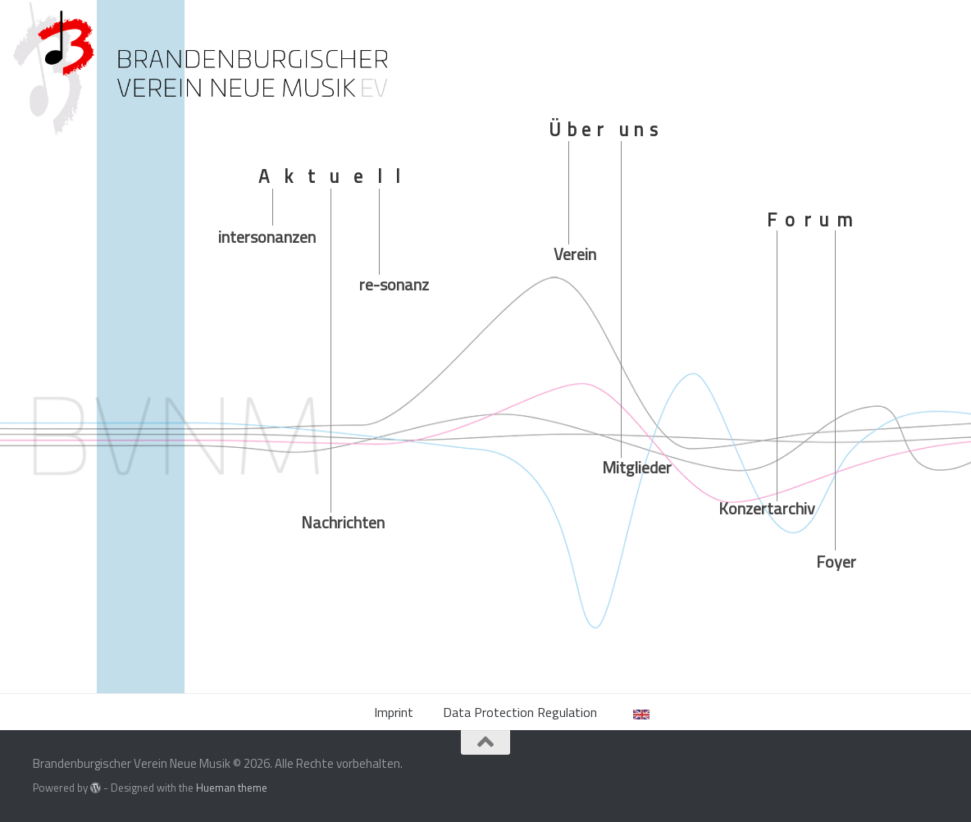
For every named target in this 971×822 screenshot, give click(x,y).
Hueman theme (231, 787)
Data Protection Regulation (520, 712)
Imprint (393, 712)
